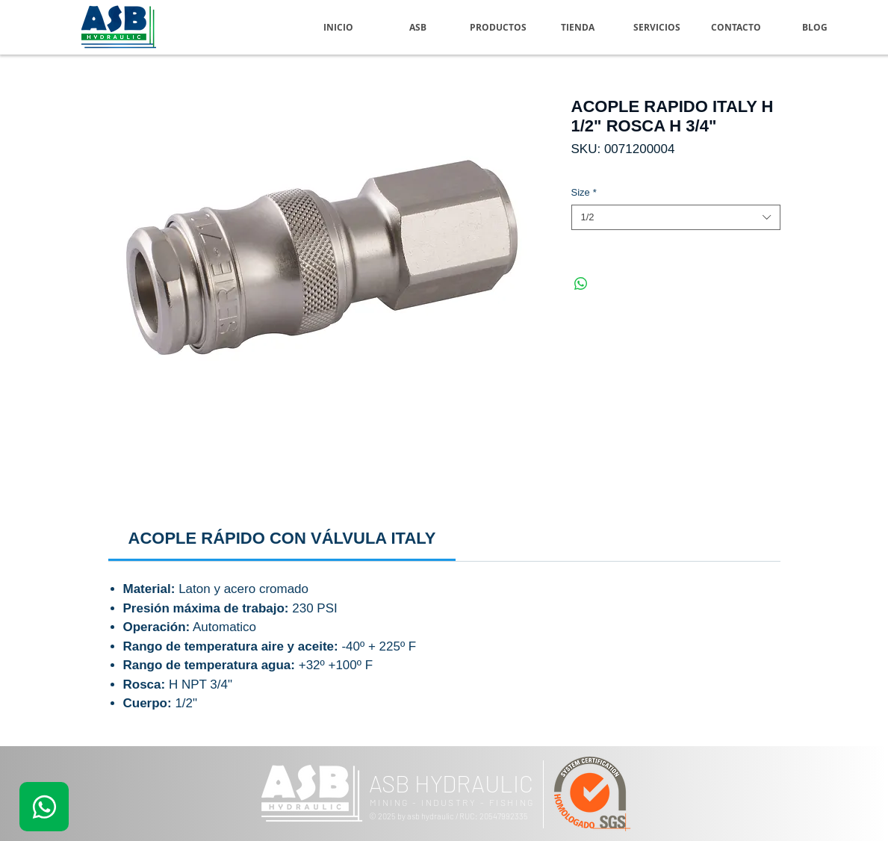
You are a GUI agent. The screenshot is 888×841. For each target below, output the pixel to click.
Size (584, 192)
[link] (282, 538)
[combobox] (675, 217)
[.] (44, 806)
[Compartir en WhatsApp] (581, 284)
